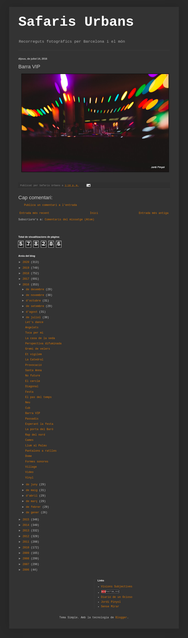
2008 (27, 558)
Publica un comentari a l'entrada (50, 205)
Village (31, 467)
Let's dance (34, 322)
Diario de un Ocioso (117, 597)
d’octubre (34, 300)
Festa (29, 392)
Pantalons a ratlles (41, 451)
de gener (33, 512)
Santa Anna (33, 370)
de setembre (36, 306)
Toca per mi (34, 332)
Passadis (32, 418)
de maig (32, 490)
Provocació (33, 365)
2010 (27, 547)
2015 (27, 519)
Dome (28, 456)
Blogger (121, 617)
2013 (27, 530)
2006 (27, 570)
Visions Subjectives (117, 586)
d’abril (32, 495)
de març (32, 501)
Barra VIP (32, 413)
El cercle (32, 381)
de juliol (34, 317)
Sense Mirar (110, 606)
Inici (94, 213)
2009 (27, 553)
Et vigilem (33, 354)
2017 (27, 279)
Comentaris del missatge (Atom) (69, 219)
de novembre (36, 295)
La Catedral (34, 359)
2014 (27, 525)
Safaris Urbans (76, 22)
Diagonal (32, 386)
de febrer (34, 507)
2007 (27, 564)
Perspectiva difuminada (43, 343)
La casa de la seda (40, 338)
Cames (29, 440)
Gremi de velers (37, 349)
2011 (27, 542)
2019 (27, 268)
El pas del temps (38, 397)
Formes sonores (36, 461)
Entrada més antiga (154, 213)
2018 (27, 273)
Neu (27, 402)
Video (29, 472)
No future (32, 375)
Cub (27, 408)
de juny (32, 484)
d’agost (32, 312)
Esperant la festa (39, 424)
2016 (27, 284)
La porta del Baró (39, 429)
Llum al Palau (36, 445)
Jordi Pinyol (111, 602)
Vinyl (29, 477)
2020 (27, 262)
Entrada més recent (34, 213)
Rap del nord (35, 434)
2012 (27, 536)
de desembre (36, 289)
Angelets (32, 327)
